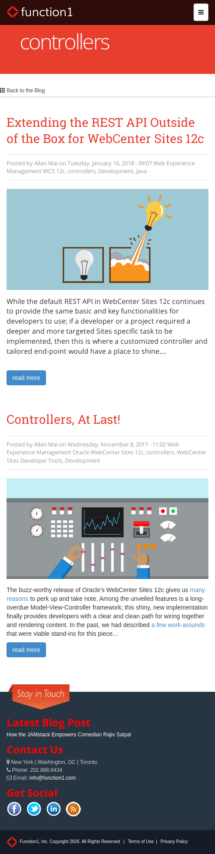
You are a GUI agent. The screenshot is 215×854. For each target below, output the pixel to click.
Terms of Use (141, 841)
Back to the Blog (22, 90)
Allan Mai (46, 163)
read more (26, 377)
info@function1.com (52, 778)
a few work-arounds (178, 624)
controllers (81, 171)
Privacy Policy (173, 841)
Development (116, 171)
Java (141, 171)
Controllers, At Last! (63, 419)
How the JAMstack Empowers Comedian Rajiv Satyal (69, 735)
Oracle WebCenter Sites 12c (108, 452)
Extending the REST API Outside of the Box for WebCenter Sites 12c (105, 130)
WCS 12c (54, 171)
